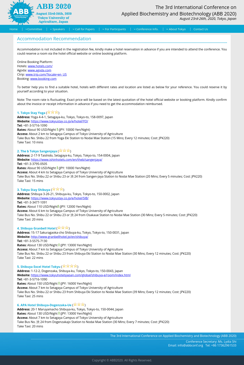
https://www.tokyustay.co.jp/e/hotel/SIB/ (59, 198)
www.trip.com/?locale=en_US (46, 74)
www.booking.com (43, 79)
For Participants (114, 29)
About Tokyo (176, 29)
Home (14, 29)
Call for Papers (84, 29)
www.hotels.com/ (40, 66)
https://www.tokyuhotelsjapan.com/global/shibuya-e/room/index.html (81, 275)
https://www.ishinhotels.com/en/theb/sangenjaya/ (66, 159)
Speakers (57, 29)
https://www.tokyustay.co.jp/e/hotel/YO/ (59, 121)
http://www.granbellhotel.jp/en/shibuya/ (59, 237)
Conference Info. (146, 29)
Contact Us (200, 29)
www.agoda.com (39, 70)
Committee (33, 29)
